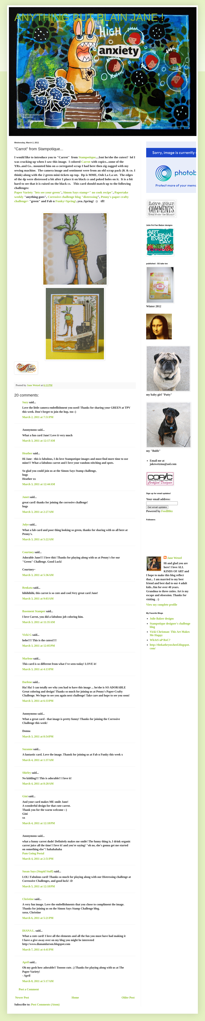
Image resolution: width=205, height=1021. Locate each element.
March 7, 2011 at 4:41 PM (37, 949)
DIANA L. (28, 930)
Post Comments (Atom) (45, 1004)
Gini (25, 796)
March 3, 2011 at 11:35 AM (38, 622)
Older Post (128, 997)
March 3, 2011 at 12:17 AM (38, 440)
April (25, 962)
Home (75, 997)
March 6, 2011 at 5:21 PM (37, 917)
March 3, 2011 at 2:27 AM (37, 511)
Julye (25, 524)
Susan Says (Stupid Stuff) (37, 871)
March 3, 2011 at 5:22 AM (37, 539)
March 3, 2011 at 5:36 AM (37, 575)
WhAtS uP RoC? (160, 639)
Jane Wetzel (174, 557)
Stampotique (87, 157)
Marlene (27, 658)
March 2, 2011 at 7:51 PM (37, 417)
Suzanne (27, 749)
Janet (25, 497)
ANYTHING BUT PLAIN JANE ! (89, 17)
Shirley (26, 772)
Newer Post (22, 997)
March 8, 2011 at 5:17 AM (37, 981)
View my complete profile (161, 604)
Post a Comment (29, 989)
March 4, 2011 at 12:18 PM (38, 823)
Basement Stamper (33, 611)
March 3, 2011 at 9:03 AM (37, 598)
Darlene (27, 682)
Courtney (28, 552)
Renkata (27, 587)
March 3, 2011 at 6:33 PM (37, 700)
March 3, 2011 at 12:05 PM (38, 645)
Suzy (25, 402)
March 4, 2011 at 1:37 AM (37, 760)
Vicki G (27, 634)
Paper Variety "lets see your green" (38, 192)
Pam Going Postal (33, 853)
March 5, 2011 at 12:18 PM (38, 886)
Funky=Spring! (65, 201)
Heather (27, 453)
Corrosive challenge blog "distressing (73, 197)
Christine (28, 899)
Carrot (86, 161)
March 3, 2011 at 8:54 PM (37, 736)
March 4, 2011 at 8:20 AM (37, 783)
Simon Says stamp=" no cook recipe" (88, 192)
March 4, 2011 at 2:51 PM (37, 858)
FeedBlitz (167, 511)
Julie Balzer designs (162, 618)
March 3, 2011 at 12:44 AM (38, 484)
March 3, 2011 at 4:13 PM (37, 669)
